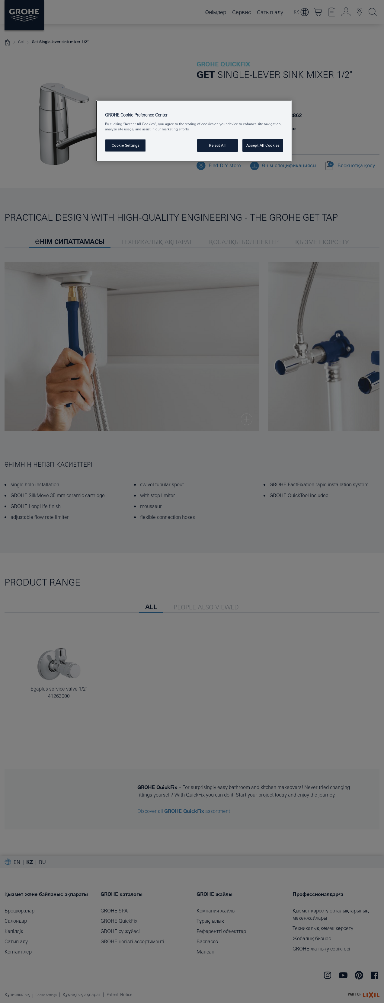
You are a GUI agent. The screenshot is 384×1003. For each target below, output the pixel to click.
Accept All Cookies (262, 145)
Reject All (217, 145)
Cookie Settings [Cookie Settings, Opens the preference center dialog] (125, 145)
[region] (194, 131)
